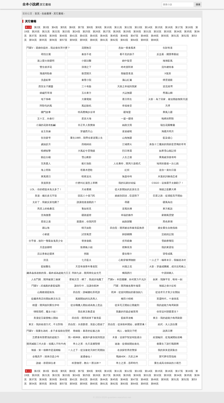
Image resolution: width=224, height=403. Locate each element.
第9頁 (98, 27)
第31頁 (147, 31)
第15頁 (159, 27)
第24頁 (76, 31)
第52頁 (185, 35)
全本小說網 (30, 4)
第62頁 (114, 39)
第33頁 (168, 31)
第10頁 (108, 27)
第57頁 (63, 39)
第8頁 (90, 27)
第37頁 (33, 35)
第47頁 (134, 35)
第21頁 (46, 31)
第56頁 (53, 39)
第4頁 (55, 27)
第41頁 (73, 35)
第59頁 (84, 39)
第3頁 (46, 27)
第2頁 (37, 27)
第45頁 (114, 35)
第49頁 (155, 35)
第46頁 (124, 35)
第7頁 (81, 27)
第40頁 (63, 35)
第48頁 (144, 35)
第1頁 (28, 27)
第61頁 (104, 39)
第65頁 (144, 39)
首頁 (37, 13)
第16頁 (169, 27)
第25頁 (86, 31)
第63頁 (124, 39)
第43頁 (94, 35)
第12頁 (128, 27)
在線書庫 (46, 13)
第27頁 (107, 31)
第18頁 (189, 27)
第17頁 (179, 27)
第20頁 (36, 31)
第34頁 (178, 31)
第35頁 (188, 31)
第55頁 (43, 39)
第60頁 (94, 39)
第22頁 (56, 31)
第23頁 (66, 31)
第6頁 (72, 27)
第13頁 (138, 27)
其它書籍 (58, 13)
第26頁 (96, 31)
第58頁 (73, 39)
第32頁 (157, 31)
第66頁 (155, 39)
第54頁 (33, 39)
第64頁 (134, 39)
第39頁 (53, 35)
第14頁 (148, 27)
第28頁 (117, 31)
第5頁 (63, 27)
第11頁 (118, 27)
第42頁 (84, 35)
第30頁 (137, 31)
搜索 (198, 4)
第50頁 (165, 35)
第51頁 (175, 35)
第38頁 (43, 35)
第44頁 (104, 35)
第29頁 (127, 31)
